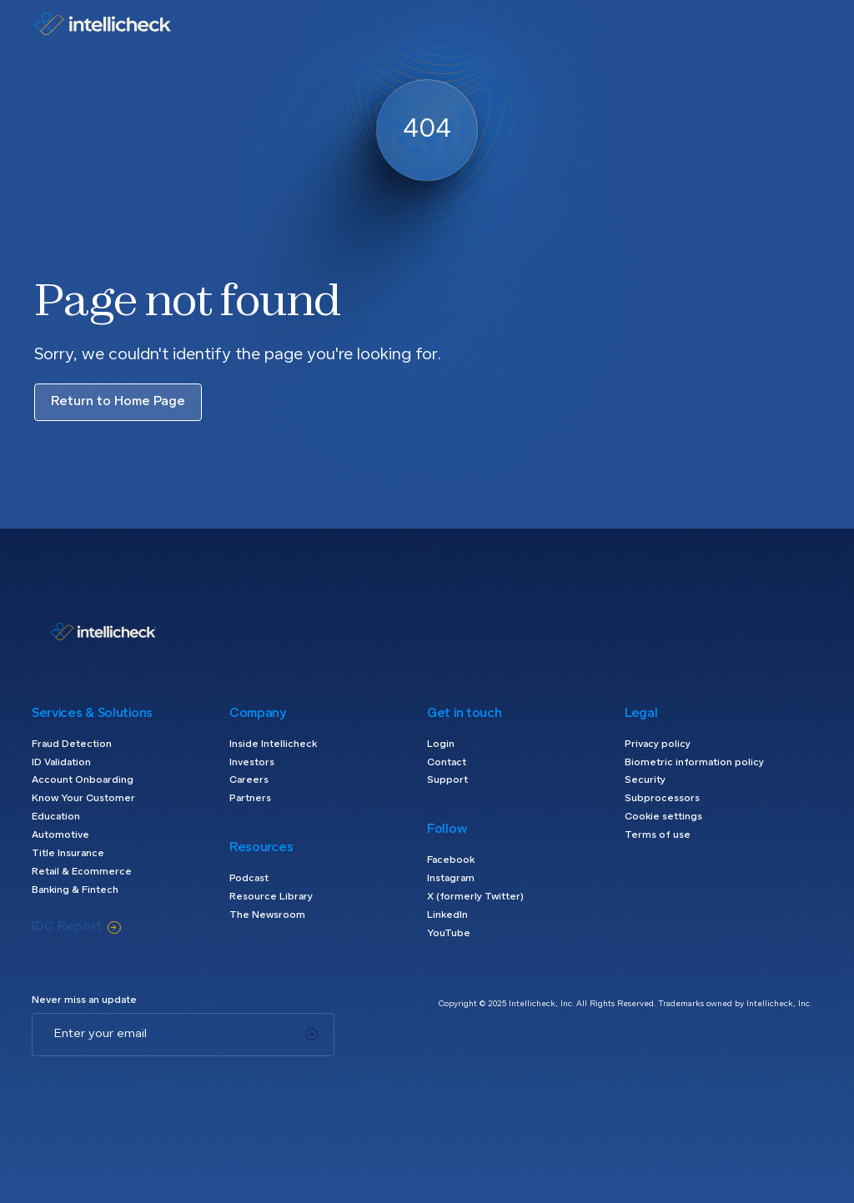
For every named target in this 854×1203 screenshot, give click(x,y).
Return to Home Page (118, 401)
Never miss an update (84, 1000)
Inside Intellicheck (273, 744)
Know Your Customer (83, 799)
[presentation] (158, 1088)
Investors (251, 763)
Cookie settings (663, 817)
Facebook (451, 860)
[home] (102, 24)
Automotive (60, 835)
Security (645, 780)
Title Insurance (68, 854)
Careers (249, 780)
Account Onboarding (82, 780)
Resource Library (271, 897)
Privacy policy (658, 744)
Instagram (451, 879)
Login (441, 744)
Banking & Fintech (75, 890)
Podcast (249, 879)
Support (447, 780)
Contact (446, 763)
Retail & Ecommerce (82, 872)
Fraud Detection (72, 744)
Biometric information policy (694, 763)
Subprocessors (662, 799)
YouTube (448, 934)
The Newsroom (267, 915)
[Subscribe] (311, 1034)
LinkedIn (447, 915)
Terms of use (658, 835)
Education (56, 817)
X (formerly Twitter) (475, 897)
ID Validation (61, 763)
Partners (250, 799)
